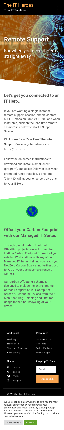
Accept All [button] (31, 422)
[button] (57, 8)
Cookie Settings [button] (13, 422)
